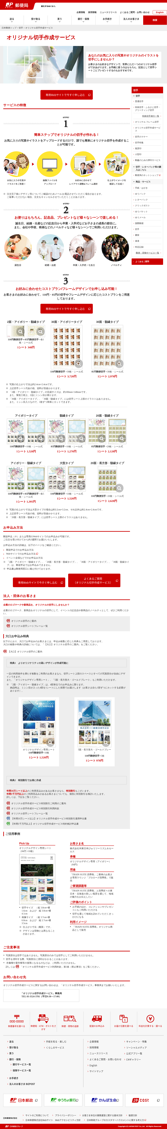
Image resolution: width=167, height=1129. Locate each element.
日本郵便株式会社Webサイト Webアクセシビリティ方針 (53, 1119)
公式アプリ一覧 (134, 1053)
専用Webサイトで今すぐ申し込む (65, 95)
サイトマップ (96, 1071)
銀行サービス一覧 (22, 1064)
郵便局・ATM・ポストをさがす (43, 1027)
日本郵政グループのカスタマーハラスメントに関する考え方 (115, 1119)
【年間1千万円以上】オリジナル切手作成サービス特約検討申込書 (45, 823)
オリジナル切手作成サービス (147, 129)
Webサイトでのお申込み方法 (21, 553)
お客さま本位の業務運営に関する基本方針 (102, 1115)
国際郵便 (139, 223)
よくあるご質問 (142, 261)
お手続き (13, 1078)
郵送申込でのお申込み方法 (20, 550)
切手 (21, 28)
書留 (137, 235)
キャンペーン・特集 (136, 1041)
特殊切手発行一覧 (150, 116)
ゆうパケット (141, 211)
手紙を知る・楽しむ (56, 1041)
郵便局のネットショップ (146, 175)
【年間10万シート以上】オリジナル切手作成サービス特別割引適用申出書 (49, 818)
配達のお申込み (97, 1025)
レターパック (141, 199)
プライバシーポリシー (65, 1115)
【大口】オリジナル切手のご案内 (25, 651)
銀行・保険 (15, 1059)
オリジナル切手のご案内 (23, 621)
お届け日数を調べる (123, 1025)
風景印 (138, 148)
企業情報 (80, 12)
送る (11, 1041)
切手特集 (139, 142)
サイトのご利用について (37, 1115)
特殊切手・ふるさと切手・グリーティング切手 (147, 108)
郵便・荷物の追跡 (70, 1026)
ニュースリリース (108, 12)
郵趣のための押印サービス (147, 160)
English (160, 12)
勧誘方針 (133, 1115)
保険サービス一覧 (22, 1070)
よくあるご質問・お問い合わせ (135, 12)
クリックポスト (142, 205)
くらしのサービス (55, 1047)
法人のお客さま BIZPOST (22, 1083)
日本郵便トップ (9, 28)
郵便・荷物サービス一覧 (147, 253)
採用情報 (92, 12)
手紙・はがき (141, 188)
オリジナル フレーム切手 (147, 122)
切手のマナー (141, 136)
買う (11, 1053)
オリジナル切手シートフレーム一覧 (29, 626)
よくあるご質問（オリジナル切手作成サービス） (93, 580)
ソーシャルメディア (136, 1047)
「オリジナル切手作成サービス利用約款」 (42, 966)
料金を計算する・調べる (150, 1025)
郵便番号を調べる (16, 1026)
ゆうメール (140, 217)
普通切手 (139, 101)
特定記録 (139, 247)
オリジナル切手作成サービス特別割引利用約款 (35, 808)
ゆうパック (140, 194)
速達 (137, 241)
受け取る (13, 1047)
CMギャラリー (133, 1059)
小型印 (138, 154)
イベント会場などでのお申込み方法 (24, 558)
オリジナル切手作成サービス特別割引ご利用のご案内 (38, 803)
